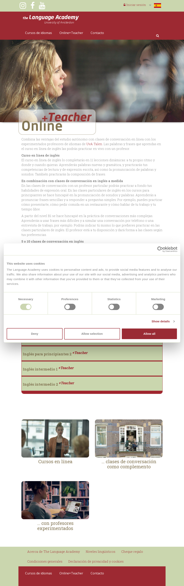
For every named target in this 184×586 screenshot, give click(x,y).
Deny (34, 333)
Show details (161, 321)
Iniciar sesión (135, 5)
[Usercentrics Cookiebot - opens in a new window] (160, 249)
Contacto (97, 33)
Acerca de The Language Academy (53, 551)
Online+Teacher (71, 33)
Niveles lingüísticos (100, 551)
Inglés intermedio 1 (48, 369)
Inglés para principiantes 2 (55, 354)
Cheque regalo (132, 551)
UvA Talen (94, 144)
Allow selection (92, 333)
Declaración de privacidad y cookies (96, 561)
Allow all (149, 333)
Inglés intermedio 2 (48, 384)
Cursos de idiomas (38, 33)
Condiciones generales (44, 561)
